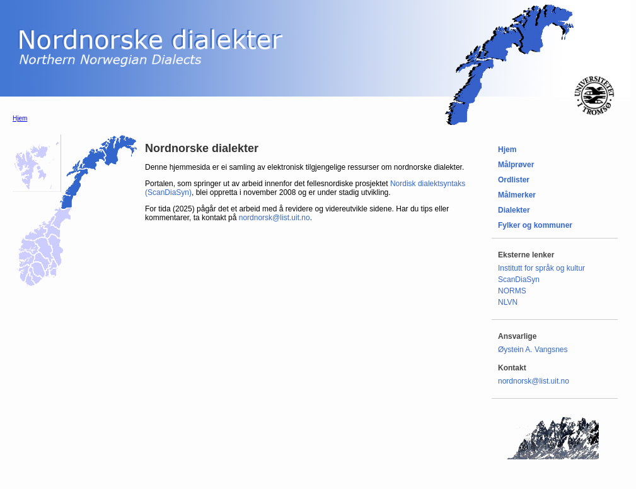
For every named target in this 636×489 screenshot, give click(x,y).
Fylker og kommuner (535, 225)
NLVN (507, 302)
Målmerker (517, 195)
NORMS (512, 290)
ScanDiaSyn (519, 279)
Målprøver (516, 164)
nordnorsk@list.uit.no (274, 217)
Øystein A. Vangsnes (533, 349)
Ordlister (513, 179)
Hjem (20, 118)
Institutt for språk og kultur (541, 268)
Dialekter (514, 210)
